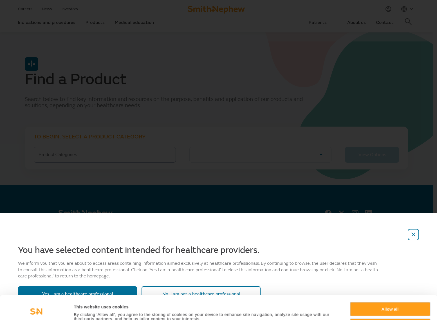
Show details (87, 309)
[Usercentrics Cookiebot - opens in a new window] (36, 309)
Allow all (390, 285)
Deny (390, 301)
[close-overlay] (413, 234)
